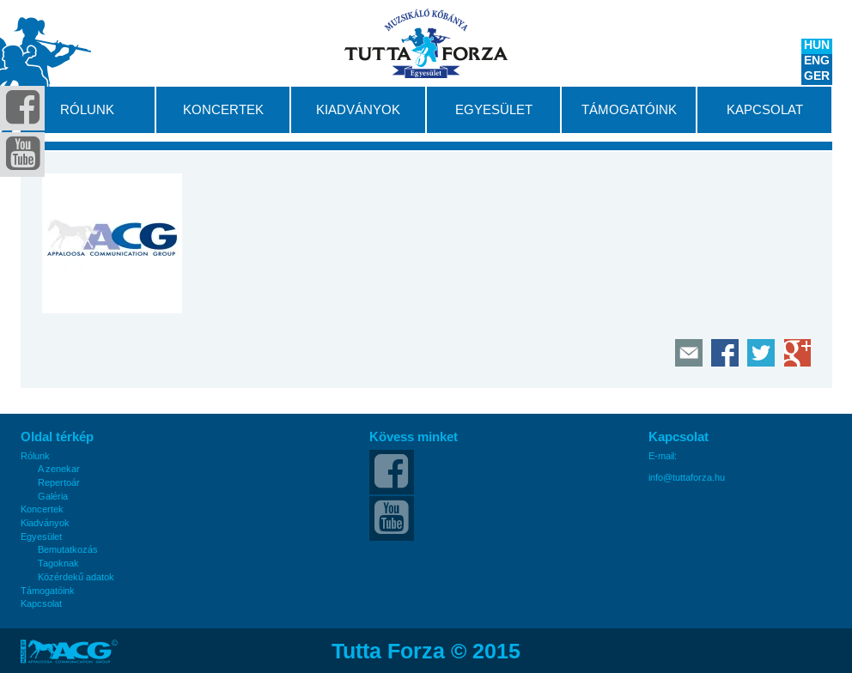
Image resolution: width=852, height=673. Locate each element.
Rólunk (87, 109)
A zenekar (59, 469)
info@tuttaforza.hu (686, 477)
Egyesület (493, 109)
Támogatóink (629, 109)
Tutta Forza (426, 43)
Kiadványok (358, 109)
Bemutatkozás (68, 549)
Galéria (53, 496)
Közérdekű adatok (76, 577)
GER (817, 77)
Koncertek (223, 109)
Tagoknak (58, 563)
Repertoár (59, 482)
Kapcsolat (765, 109)
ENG (817, 62)
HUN (817, 46)
